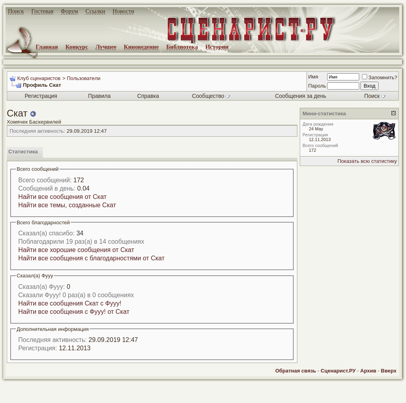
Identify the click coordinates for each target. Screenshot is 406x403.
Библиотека (182, 47)
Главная (47, 47)
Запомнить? (379, 77)
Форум (69, 11)
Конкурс (76, 47)
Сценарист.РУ (338, 371)
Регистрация (41, 96)
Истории (217, 47)
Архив (368, 371)
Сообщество (211, 96)
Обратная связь (295, 371)
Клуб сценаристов (38, 78)
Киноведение (141, 47)
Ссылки (95, 11)
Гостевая (42, 11)
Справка (148, 96)
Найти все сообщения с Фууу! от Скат (73, 311)
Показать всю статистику (367, 161)
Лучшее (106, 47)
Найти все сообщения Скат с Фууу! (69, 303)
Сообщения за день (300, 96)
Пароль (317, 86)
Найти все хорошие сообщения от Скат (76, 249)
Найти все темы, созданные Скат (67, 205)
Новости (123, 11)
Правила (99, 96)
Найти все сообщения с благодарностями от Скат (91, 258)
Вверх (388, 371)
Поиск (16, 11)
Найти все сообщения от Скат (62, 196)
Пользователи (83, 78)
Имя (313, 77)
